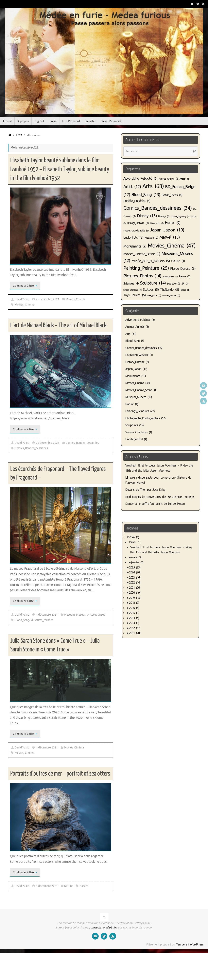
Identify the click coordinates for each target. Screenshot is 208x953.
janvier (137, 562)
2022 (134, 583)
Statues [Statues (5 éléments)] (151, 290)
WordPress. (197, 944)
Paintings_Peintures (137, 411)
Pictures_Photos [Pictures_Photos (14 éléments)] (142, 276)
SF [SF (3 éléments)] (185, 283)
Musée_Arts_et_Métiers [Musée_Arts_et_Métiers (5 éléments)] (150, 261)
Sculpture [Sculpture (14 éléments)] (153, 283)
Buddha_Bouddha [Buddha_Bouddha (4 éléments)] (136, 201)
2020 (134, 593)
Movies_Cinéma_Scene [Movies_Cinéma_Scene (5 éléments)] (141, 254)
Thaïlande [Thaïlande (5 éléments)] (169, 290)
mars (136, 557)
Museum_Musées (75, 614)
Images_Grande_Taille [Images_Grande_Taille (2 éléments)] (135, 230)
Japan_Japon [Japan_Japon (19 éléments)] (167, 230)
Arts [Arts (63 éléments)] (153, 186)
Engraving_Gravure (136, 355)
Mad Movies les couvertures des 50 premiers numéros (159, 497)
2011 (134, 633)
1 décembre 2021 (47, 614)
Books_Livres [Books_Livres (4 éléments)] (172, 195)
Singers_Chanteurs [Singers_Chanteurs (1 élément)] (132, 290)
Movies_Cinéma (75, 299)
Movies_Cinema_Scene (138, 390)
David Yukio (22, 299)
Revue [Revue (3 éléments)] (184, 276)
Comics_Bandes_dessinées (82, 443)
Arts (127, 334)
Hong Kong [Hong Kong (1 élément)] (157, 223)
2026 (134, 537)
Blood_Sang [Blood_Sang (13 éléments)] (145, 194)
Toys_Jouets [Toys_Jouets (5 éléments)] (134, 295)
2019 (134, 598)
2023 (134, 578)
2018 (134, 603)
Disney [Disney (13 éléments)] (147, 215)
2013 (134, 623)
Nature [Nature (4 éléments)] (178, 261)
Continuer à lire (25, 286)
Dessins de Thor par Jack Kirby (145, 490)
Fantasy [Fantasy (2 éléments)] (163, 216)
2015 (134, 613)
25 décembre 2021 (47, 299)
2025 (134, 567)
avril (135, 542)
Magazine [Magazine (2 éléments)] (151, 237)
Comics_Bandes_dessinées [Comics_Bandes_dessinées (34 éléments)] (157, 208)
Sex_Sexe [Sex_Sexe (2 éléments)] (173, 283)
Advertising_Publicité (137, 320)
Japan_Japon (133, 369)
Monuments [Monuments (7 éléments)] (134, 246)
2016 (134, 608)
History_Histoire (134, 362)
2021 (19, 135)
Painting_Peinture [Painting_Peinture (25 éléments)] (146, 268)
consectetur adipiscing (103, 927)
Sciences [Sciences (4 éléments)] (131, 284)
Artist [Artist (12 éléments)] (132, 186)
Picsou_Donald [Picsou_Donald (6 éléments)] (183, 268)
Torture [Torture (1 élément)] (184, 290)
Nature (68, 886)
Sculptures (131, 425)
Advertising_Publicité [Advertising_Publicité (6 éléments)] (140, 178)
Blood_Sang (22, 620)
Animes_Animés (134, 327)
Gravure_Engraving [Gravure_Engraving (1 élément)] (180, 216)
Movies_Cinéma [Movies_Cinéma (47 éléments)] (172, 245)
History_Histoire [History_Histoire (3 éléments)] (138, 223)
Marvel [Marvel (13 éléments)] (169, 237)
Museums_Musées (41, 620)
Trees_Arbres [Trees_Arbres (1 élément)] (154, 295)
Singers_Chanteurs (136, 432)
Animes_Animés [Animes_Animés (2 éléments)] (168, 178)
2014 (134, 618)
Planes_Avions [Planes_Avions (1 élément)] (170, 276)
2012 (134, 628)
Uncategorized (96, 614)
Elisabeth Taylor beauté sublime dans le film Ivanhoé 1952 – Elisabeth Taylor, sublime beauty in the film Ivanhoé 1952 (59, 169)
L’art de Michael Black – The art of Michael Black (58, 325)
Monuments (132, 376)
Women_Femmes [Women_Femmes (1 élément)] (171, 295)
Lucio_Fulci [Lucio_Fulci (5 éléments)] (133, 237)
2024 (134, 572)
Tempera (181, 944)
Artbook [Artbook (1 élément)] (184, 179)
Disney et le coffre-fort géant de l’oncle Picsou (155, 504)
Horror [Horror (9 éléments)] (172, 222)
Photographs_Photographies (142, 418)
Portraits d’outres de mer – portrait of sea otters (60, 773)
